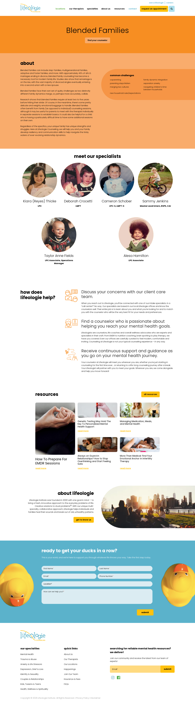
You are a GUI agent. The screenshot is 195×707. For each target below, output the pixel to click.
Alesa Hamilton (136, 255)
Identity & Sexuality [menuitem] (29, 674)
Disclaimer (95, 698)
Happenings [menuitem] (70, 669)
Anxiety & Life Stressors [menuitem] (31, 664)
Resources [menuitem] (119, 8)
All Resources (150, 394)
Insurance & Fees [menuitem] (72, 679)
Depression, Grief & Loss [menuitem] (31, 669)
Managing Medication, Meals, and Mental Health (136, 423)
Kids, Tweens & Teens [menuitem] (30, 684)
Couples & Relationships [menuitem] (32, 679)
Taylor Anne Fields (59, 255)
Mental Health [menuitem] (27, 654)
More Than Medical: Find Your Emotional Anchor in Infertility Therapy (136, 458)
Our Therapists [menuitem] (76, 8)
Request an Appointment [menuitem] (154, 8)
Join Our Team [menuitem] (71, 674)
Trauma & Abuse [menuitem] (28, 659)
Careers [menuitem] (169, 2)
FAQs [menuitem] (66, 684)
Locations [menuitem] (60, 8)
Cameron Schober (117, 201)
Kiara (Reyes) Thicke (39, 201)
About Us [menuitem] (105, 8)
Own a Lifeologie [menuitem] (156, 2)
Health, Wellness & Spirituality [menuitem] (34, 689)
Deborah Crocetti (78, 201)
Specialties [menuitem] (92, 8)
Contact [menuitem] (133, 8)
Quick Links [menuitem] (71, 648)
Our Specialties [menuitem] (29, 648)
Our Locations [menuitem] (70, 664)
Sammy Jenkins (155, 201)
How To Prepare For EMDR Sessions (51, 461)
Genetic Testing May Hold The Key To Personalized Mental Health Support (94, 424)
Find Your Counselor (97, 40)
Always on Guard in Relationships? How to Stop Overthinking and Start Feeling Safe (94, 459)
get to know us (83, 519)
